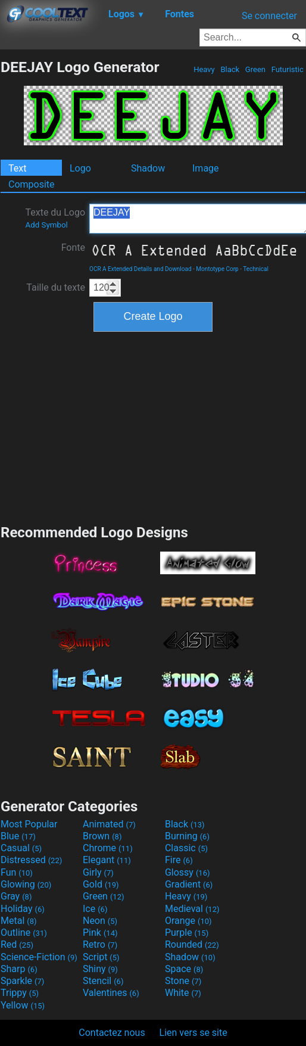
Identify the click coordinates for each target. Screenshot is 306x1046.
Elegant (107, 860)
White (183, 992)
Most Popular (29, 824)
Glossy (187, 872)
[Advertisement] (153, 426)
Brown (102, 836)
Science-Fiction (39, 957)
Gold (101, 884)
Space (184, 969)
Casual (21, 848)
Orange (188, 920)
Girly (98, 872)
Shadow (148, 168)
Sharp (19, 969)
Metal (19, 920)
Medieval (192, 908)
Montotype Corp (217, 269)
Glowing (26, 884)
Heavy (204, 69)
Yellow (23, 1005)
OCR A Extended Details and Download (140, 269)
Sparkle (22, 980)
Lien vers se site (193, 1032)
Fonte (73, 247)
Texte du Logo (55, 218)
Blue (18, 836)
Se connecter (269, 15)
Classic (186, 848)
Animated (109, 824)
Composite (31, 184)
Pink (100, 932)
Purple (186, 932)
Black (229, 69)
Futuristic (287, 69)
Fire (179, 860)
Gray (16, 896)
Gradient (189, 884)
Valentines (111, 992)
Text (17, 168)
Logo (80, 168)
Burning (187, 836)
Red (17, 944)
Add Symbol (46, 224)
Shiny (100, 969)
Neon (100, 920)
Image (205, 168)
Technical (255, 269)
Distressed (31, 860)
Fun (17, 872)
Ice (95, 908)
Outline (24, 932)
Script (101, 957)
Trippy (20, 992)
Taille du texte (55, 287)
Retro (100, 944)
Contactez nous (112, 1032)
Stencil (103, 980)
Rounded (192, 944)
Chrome (108, 848)
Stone (183, 980)
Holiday (23, 908)
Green (255, 69)
